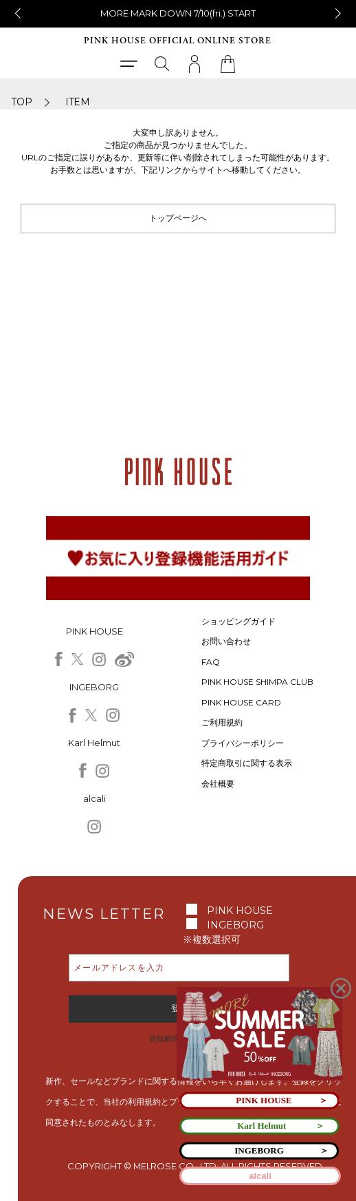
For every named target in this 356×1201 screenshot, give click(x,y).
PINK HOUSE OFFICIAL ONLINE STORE (177, 41)
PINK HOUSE (240, 910)
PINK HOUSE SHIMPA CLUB (257, 682)
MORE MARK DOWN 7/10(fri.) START (178, 13)
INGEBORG (235, 925)
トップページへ (178, 218)
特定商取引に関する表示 (246, 763)
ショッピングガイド (238, 621)
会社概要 (217, 783)
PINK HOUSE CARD (241, 702)
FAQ (210, 662)
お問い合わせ (226, 641)
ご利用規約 (222, 722)
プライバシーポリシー (242, 743)
